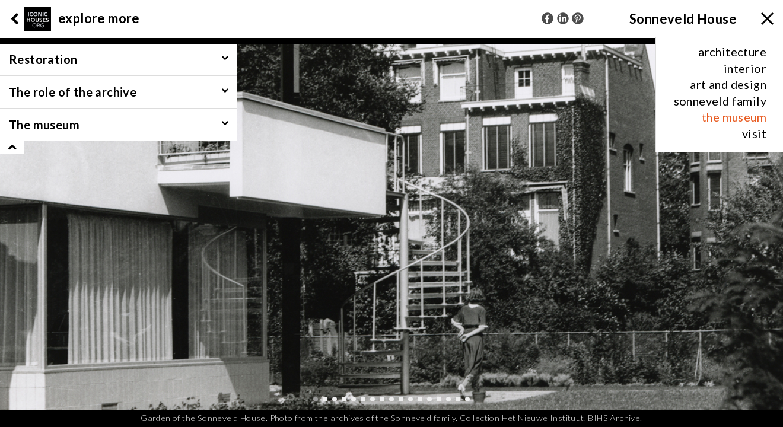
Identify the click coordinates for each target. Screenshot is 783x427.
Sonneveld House (683, 19)
